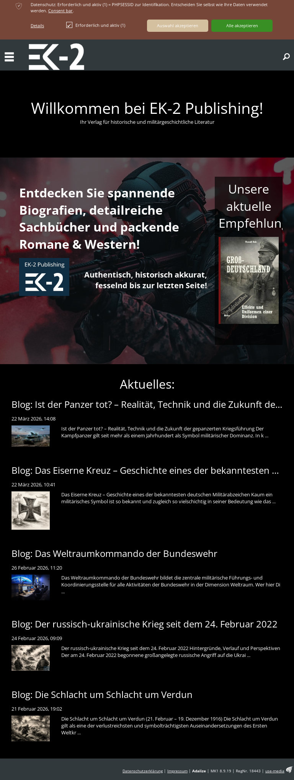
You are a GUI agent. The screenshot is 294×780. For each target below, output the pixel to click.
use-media (274, 771)
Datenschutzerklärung (142, 771)
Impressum (177, 771)
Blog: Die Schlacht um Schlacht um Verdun (102, 694)
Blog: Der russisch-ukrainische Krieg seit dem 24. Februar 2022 (144, 623)
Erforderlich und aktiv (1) (95, 25)
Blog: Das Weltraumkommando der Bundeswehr (114, 553)
